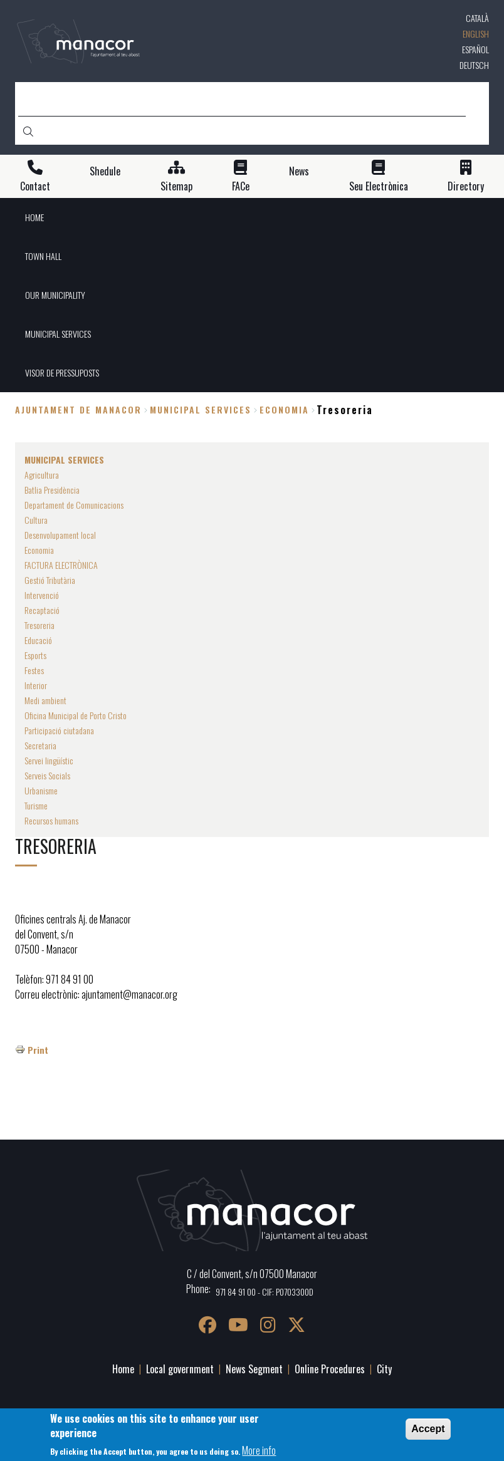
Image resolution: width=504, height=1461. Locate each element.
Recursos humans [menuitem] (51, 820)
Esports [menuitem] (35, 655)
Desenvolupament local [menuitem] (60, 534)
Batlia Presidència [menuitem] (52, 489)
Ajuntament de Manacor (78, 409)
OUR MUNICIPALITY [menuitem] (55, 294)
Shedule (105, 171)
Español (475, 49)
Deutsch (474, 64)
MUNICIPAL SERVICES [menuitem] (58, 333)
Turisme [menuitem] (36, 805)
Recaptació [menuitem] (42, 609)
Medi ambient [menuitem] (45, 700)
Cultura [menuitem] (36, 519)
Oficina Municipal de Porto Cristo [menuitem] (75, 715)
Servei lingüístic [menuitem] (48, 760)
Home (123, 1368)
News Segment (254, 1368)
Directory (466, 186)
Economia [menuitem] (39, 549)
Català (477, 17)
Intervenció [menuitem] (41, 594)
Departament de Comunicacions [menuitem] (73, 504)
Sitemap (176, 186)
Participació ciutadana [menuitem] (59, 730)
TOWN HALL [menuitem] (43, 256)
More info (259, 1452)
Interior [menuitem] (35, 685)
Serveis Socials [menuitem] (47, 775)
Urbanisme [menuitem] (41, 790)
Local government (180, 1368)
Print (38, 1049)
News (299, 171)
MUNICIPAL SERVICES (200, 409)
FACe (240, 186)
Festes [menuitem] (34, 670)
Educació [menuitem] (38, 640)
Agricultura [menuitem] (41, 474)
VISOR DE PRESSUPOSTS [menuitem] (62, 372)
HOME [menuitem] (34, 217)
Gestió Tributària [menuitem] (49, 579)
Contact (35, 186)
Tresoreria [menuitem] (39, 625)
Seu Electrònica (378, 186)
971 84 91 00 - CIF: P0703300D (264, 1291)
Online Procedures (330, 1368)
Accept (427, 1432)
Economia (284, 409)
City (384, 1368)
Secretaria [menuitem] (40, 745)
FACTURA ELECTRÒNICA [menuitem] (61, 564)
